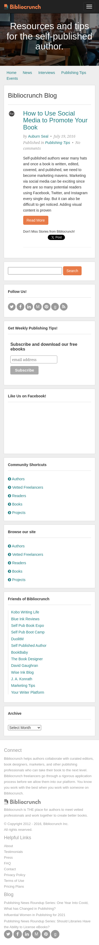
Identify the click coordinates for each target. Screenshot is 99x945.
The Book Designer (27, 659)
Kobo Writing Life (25, 612)
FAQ (7, 863)
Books (15, 504)
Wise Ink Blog (22, 672)
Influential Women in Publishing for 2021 (34, 915)
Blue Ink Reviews (25, 619)
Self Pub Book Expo (27, 625)
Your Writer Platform (27, 692)
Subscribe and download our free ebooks (43, 346)
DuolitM (17, 639)
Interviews (46, 73)
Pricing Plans (14, 886)
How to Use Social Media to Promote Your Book (55, 120)
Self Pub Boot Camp (28, 632)
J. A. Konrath (21, 679)
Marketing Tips (23, 685)
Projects (16, 513)
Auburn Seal (38, 136)
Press (8, 857)
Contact (10, 869)
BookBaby (19, 652)
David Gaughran (24, 665)
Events (12, 78)
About (8, 846)
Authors (16, 479)
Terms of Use (14, 881)
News (27, 73)
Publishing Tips (73, 73)
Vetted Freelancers (25, 487)
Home (11, 73)
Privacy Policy (14, 875)
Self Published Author (28, 645)
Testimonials (13, 852)
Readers (17, 496)
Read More (36, 220)
